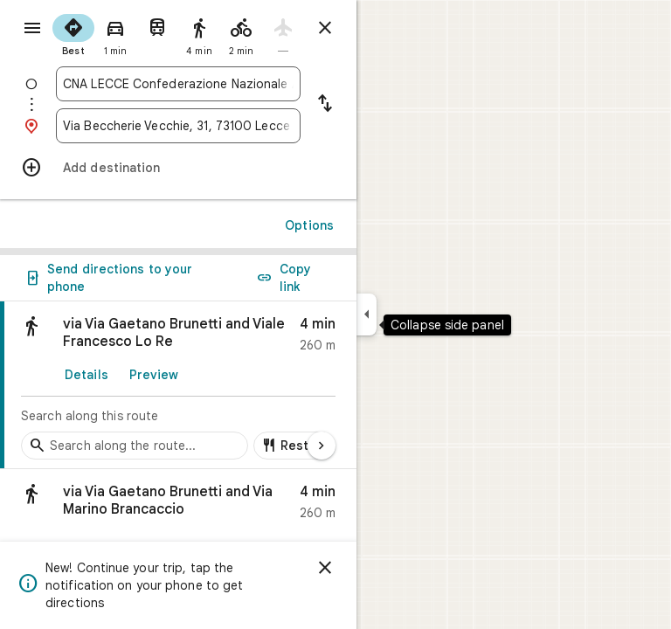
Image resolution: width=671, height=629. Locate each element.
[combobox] (178, 83)
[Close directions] (325, 28)
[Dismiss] (325, 567)
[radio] (73, 33)
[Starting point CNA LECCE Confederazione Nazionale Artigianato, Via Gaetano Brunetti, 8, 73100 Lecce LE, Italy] (178, 83)
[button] (178, 506)
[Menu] (32, 28)
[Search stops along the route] (134, 446)
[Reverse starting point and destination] (325, 105)
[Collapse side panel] (366, 314)
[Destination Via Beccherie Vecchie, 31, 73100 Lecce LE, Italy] (178, 125)
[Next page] (322, 446)
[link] (178, 385)
